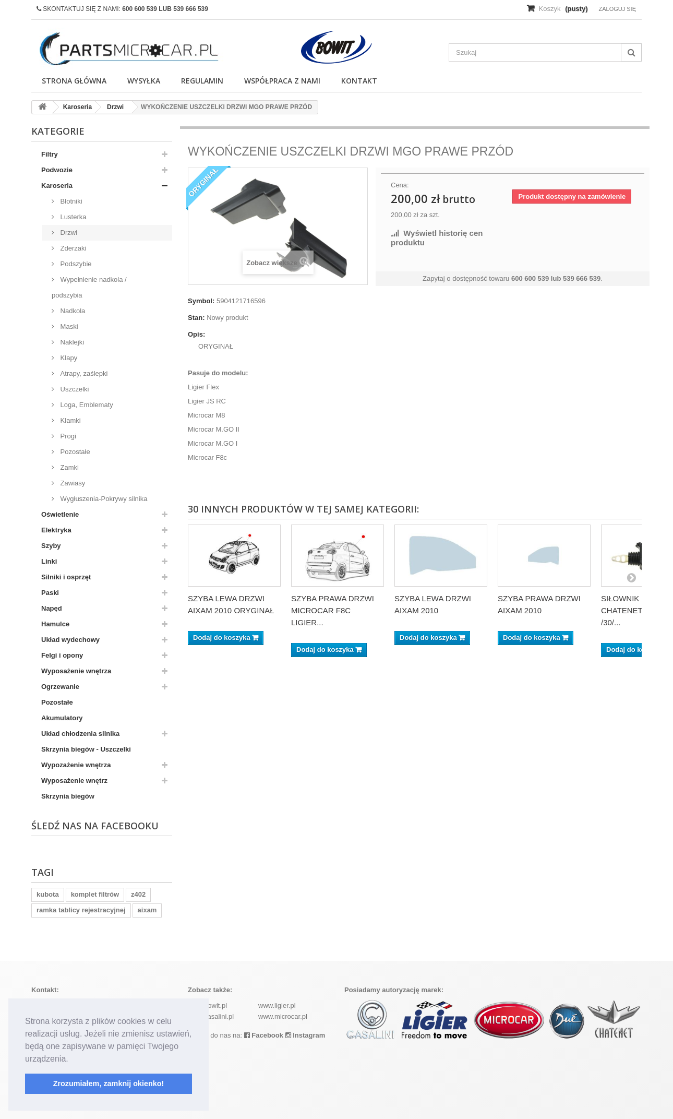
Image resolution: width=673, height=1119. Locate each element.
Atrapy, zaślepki (82, 373)
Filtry (49, 154)
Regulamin (202, 81)
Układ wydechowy (70, 640)
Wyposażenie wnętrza (76, 671)
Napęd (51, 608)
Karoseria (57, 185)
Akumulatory (61, 718)
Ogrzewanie (60, 687)
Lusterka (72, 217)
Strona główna (74, 81)
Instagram (305, 1035)
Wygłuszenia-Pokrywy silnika (102, 499)
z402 (138, 894)
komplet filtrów (95, 894)
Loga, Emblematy (85, 405)
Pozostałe (74, 452)
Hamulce (55, 624)
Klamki (69, 420)
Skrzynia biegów (67, 796)
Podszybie (75, 264)
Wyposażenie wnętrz (74, 780)
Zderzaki (72, 248)
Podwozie (57, 170)
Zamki (68, 467)
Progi (67, 436)
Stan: (196, 318)
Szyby (51, 546)
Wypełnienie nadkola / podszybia (89, 287)
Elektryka (56, 530)
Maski (68, 326)
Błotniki (70, 201)
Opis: (196, 334)
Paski (50, 593)
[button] (72, 1059)
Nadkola (71, 311)
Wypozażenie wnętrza (76, 765)
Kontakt (359, 81)
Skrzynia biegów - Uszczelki (86, 749)
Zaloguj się (617, 9)
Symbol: (201, 301)
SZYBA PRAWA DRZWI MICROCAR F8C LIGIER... (332, 610)
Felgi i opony (62, 655)
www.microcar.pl (282, 1016)
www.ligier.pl (277, 1005)
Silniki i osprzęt (66, 577)
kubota (48, 894)
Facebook (263, 1035)
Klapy (67, 358)
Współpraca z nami (282, 81)
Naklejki (71, 342)
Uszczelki (73, 389)
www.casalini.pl (211, 1016)
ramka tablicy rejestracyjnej (81, 910)
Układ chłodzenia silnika (80, 733)
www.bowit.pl (207, 1005)
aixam (147, 910)
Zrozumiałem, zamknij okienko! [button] (108, 1083)
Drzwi (67, 232)
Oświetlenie (60, 514)
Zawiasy (71, 483)
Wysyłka (143, 81)
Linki (49, 561)
